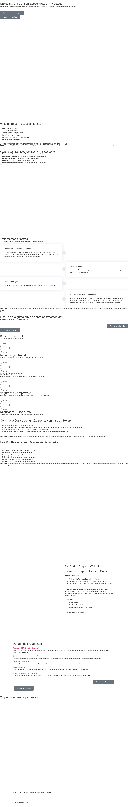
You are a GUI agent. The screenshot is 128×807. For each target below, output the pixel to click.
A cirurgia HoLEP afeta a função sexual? (26, 648)
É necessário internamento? (22, 661)
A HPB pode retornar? (20, 667)
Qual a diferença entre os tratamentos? (25, 673)
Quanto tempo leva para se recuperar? (25, 656)
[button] (64, 648)
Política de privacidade (20, 796)
